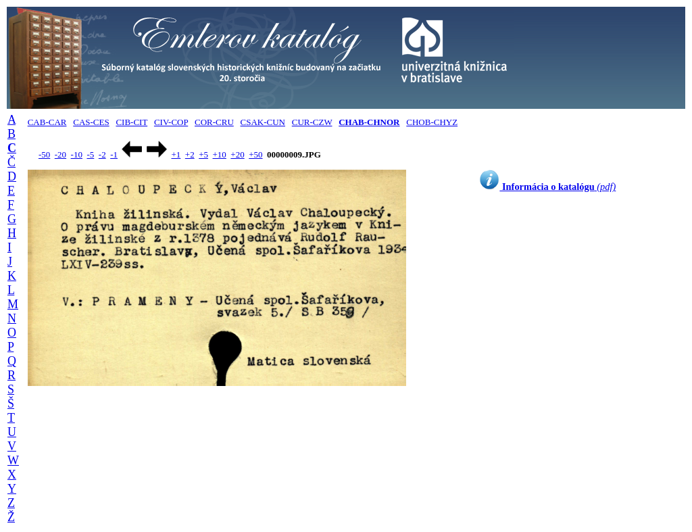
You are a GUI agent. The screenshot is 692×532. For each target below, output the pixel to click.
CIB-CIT (131, 122)
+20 (237, 154)
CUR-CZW (312, 122)
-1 (114, 154)
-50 (44, 154)
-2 (102, 154)
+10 (219, 154)
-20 (60, 154)
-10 (76, 154)
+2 (190, 154)
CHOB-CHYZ (432, 122)
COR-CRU (214, 122)
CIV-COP (171, 122)
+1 (175, 154)
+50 (255, 154)
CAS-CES (91, 122)
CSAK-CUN (263, 122)
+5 (203, 154)
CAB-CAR (47, 122)
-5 (90, 154)
